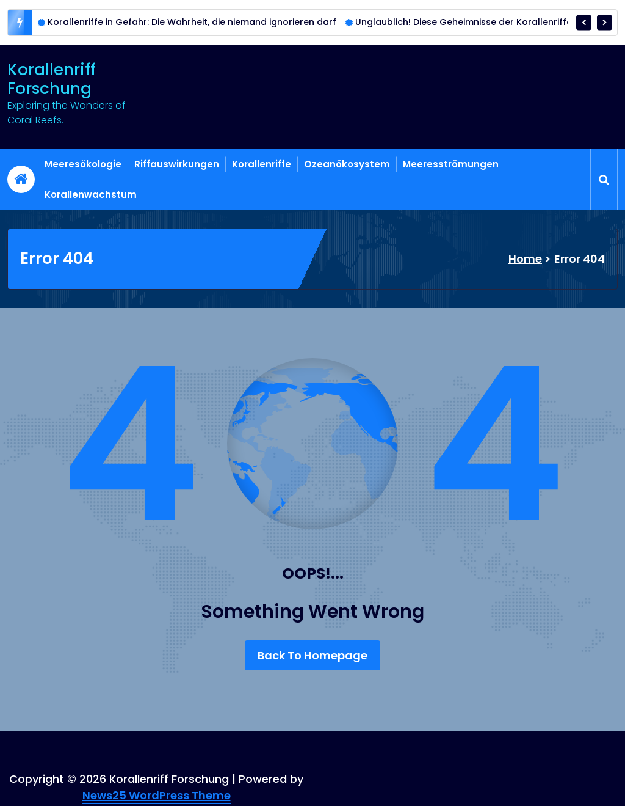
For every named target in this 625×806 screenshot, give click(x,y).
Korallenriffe (261, 164)
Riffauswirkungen (176, 164)
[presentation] (583, 22)
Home (525, 258)
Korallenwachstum (91, 194)
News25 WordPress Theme (156, 795)
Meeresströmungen (451, 164)
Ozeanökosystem (347, 164)
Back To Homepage (312, 655)
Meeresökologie (83, 164)
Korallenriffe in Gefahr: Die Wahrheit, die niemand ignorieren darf (192, 22)
